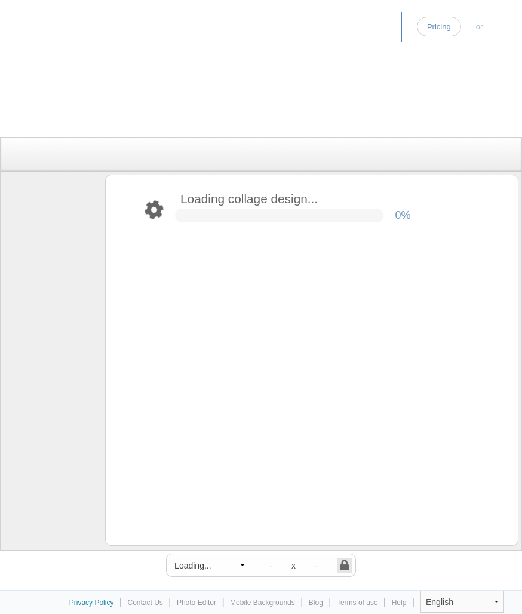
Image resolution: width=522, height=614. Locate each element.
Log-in (504, 26)
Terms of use (357, 602)
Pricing (439, 26)
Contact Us (145, 602)
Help (399, 602)
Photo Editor (333, 26)
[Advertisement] (248, 109)
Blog (383, 26)
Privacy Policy (91, 602)
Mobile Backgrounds (262, 602)
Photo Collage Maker (59, 21)
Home (280, 26)
